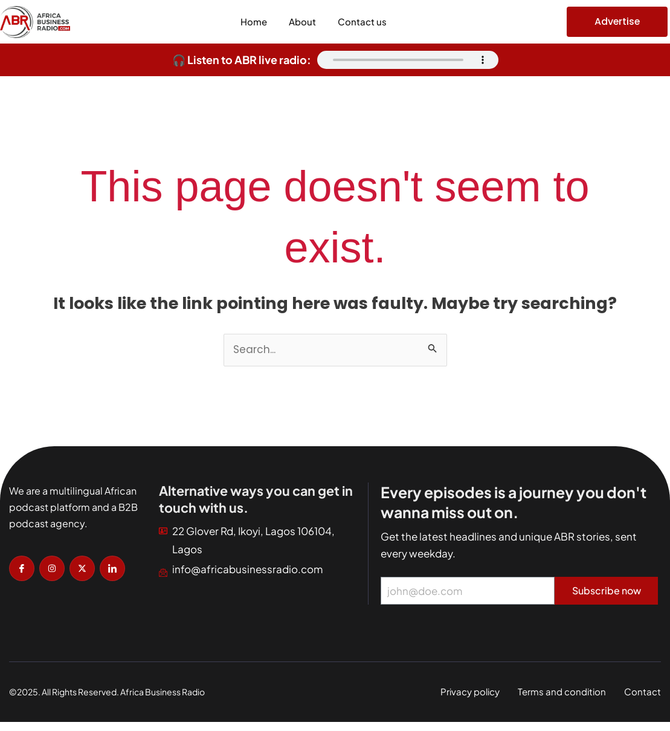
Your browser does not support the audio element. (407, 60)
